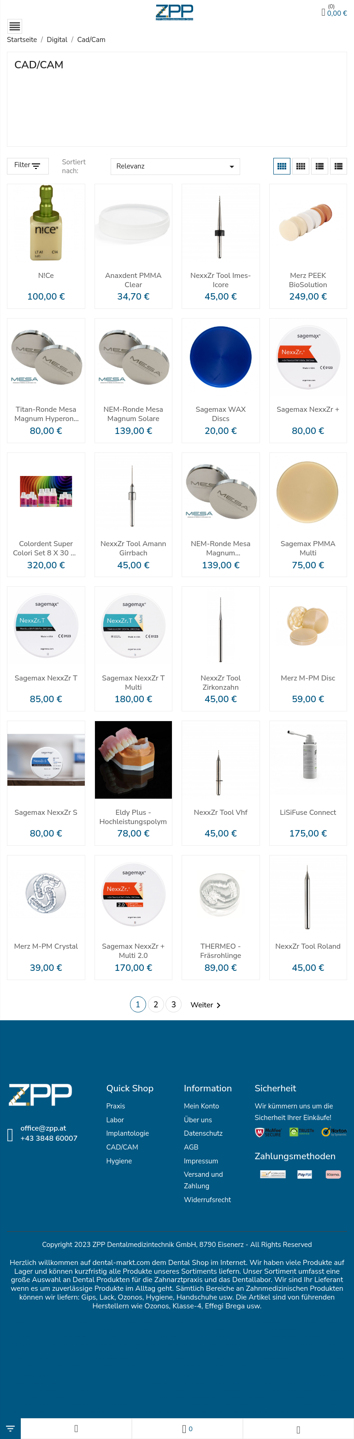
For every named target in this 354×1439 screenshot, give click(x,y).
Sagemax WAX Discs (221, 414)
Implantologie (127, 1134)
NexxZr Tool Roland (308, 951)
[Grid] (281, 166)
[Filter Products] (28, 166)
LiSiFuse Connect (308, 813)
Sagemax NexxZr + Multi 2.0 (133, 951)
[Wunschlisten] (187, 1428)
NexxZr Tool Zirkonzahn (221, 683)
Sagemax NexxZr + (308, 410)
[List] (338, 166)
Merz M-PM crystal (46, 947)
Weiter (207, 1005)
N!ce (46, 276)
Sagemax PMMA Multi (308, 549)
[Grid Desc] (300, 166)
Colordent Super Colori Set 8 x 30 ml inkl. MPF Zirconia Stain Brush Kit (46, 549)
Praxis (115, 1106)
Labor (115, 1120)
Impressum (201, 1161)
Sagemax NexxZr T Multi (133, 683)
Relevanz (176, 167)
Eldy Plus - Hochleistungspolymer (134, 817)
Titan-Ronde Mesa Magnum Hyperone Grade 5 (46, 414)
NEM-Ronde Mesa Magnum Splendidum (220, 549)
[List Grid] (319, 166)
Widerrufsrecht (207, 1200)
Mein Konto (201, 1106)
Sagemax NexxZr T (46, 679)
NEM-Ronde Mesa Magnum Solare (133, 414)
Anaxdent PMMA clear (133, 280)
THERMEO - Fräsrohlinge (220, 951)
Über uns (198, 1120)
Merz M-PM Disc (307, 679)
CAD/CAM (122, 1147)
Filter (22, 165)
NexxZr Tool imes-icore (221, 280)
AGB (191, 1147)
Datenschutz (203, 1134)
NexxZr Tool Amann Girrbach (133, 549)
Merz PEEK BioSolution (308, 280)
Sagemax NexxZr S (46, 813)
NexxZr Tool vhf (220, 813)
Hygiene (119, 1161)
